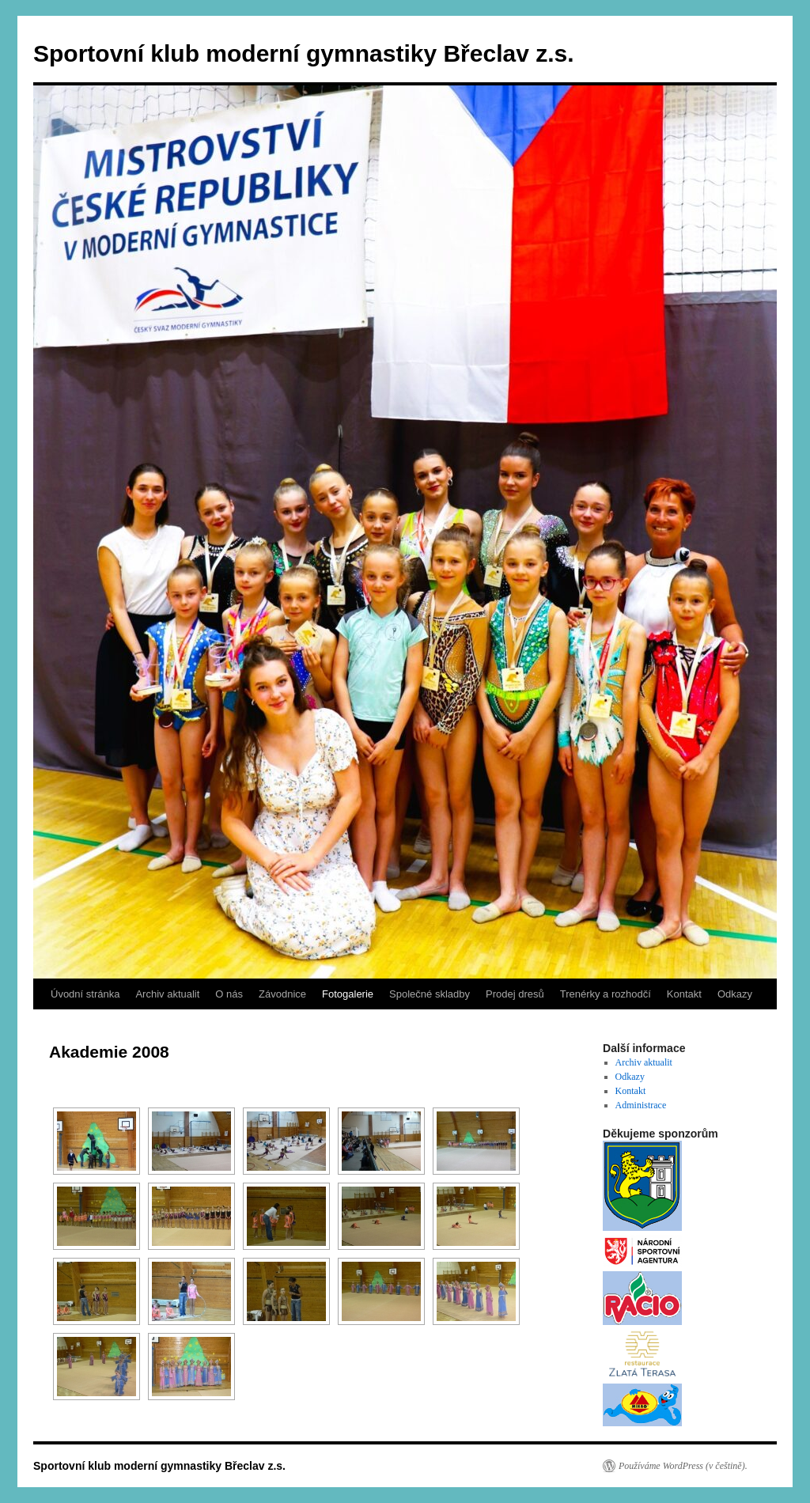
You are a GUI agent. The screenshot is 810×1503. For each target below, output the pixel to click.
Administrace (641, 1105)
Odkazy (734, 994)
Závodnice (282, 994)
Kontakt (684, 994)
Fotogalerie (347, 994)
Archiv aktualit (167, 994)
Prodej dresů (515, 994)
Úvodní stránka (85, 994)
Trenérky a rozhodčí (605, 994)
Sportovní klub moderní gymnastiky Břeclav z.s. (303, 53)
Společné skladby (429, 994)
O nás (229, 994)
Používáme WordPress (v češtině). (683, 1465)
